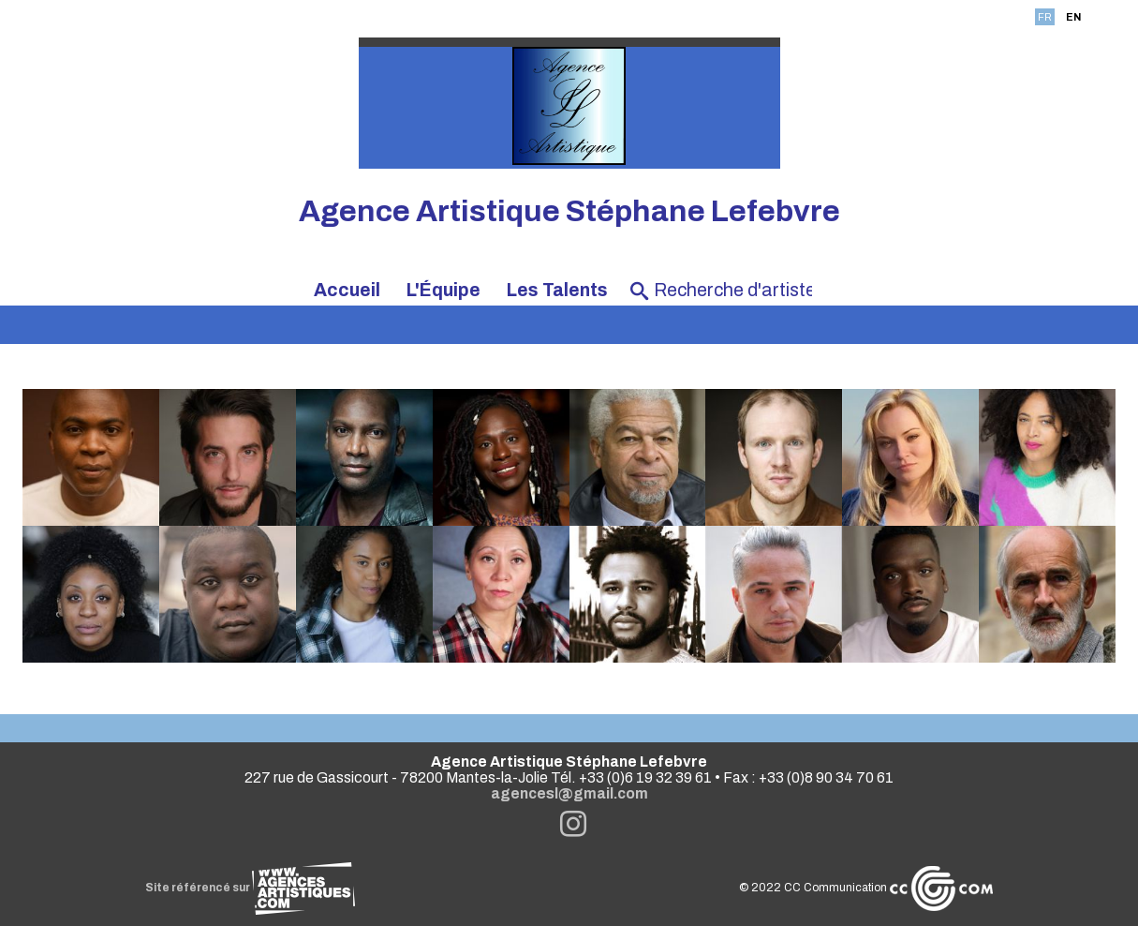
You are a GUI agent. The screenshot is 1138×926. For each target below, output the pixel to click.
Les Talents (557, 290)
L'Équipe (443, 290)
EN (1073, 16)
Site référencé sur (250, 887)
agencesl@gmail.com (569, 793)
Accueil (347, 290)
